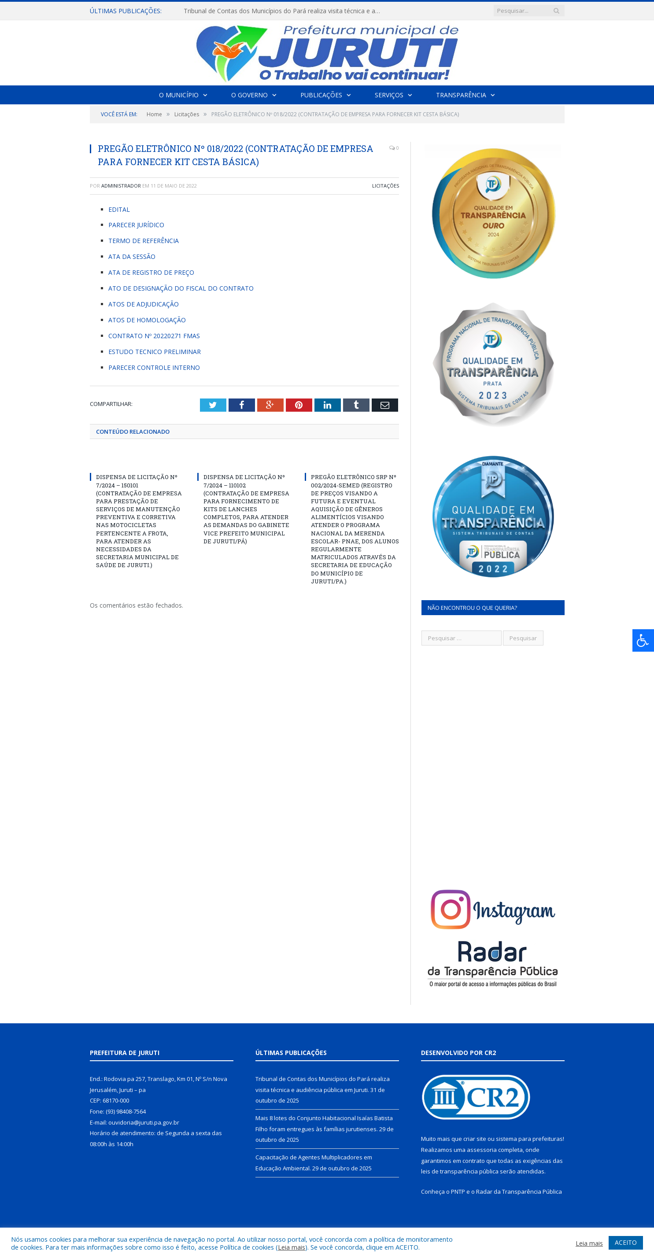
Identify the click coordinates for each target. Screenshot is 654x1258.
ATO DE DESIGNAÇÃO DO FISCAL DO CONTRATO (181, 288)
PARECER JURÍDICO (136, 225)
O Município (179, 95)
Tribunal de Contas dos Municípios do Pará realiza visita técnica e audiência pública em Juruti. (285, 11)
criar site (474, 1139)
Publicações (321, 95)
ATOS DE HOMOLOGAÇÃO (147, 320)
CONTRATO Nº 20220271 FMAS (154, 336)
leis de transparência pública (460, 1171)
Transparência (461, 95)
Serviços (389, 95)
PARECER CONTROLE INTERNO (154, 367)
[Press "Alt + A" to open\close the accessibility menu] (643, 640)
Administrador (121, 185)
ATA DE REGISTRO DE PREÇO (151, 272)
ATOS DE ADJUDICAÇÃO (143, 304)
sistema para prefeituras (529, 1139)
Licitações (385, 185)
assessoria (482, 1150)
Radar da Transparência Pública (519, 1191)
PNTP (458, 1191)
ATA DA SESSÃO (131, 256)
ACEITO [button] (626, 1242)
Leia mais (291, 1247)
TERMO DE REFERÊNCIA (143, 240)
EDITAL (119, 209)
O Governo (249, 95)
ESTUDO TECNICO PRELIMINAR (154, 351)
